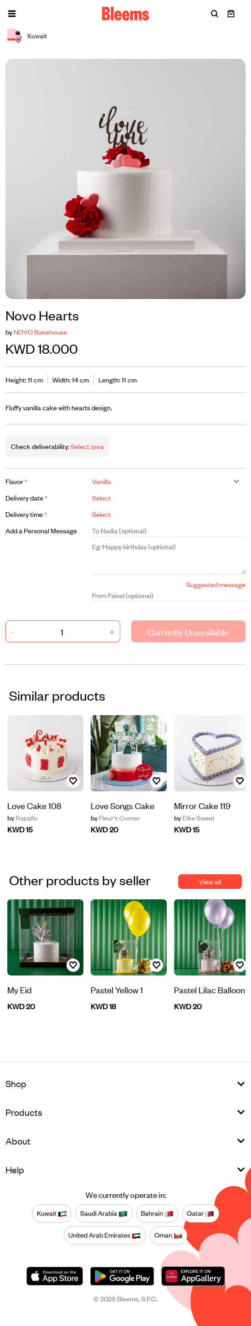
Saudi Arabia (104, 1213)
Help (14, 1169)
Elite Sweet (194, 817)
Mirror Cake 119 (202, 805)
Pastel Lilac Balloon (209, 989)
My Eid (19, 989)
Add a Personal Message (41, 530)
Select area (86, 446)
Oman (168, 1235)
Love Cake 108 (34, 805)
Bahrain (157, 1213)
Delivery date (26, 497)
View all (210, 881)
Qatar (200, 1213)
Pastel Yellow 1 (117, 989)
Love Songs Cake (122, 805)
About (18, 1141)
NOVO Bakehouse (40, 331)
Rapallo (22, 817)
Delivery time (26, 514)
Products (23, 1112)
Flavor (16, 481)
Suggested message (216, 584)
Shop (15, 1083)
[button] (11, 13)
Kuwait (52, 1213)
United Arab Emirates (104, 1235)
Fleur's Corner (115, 817)
